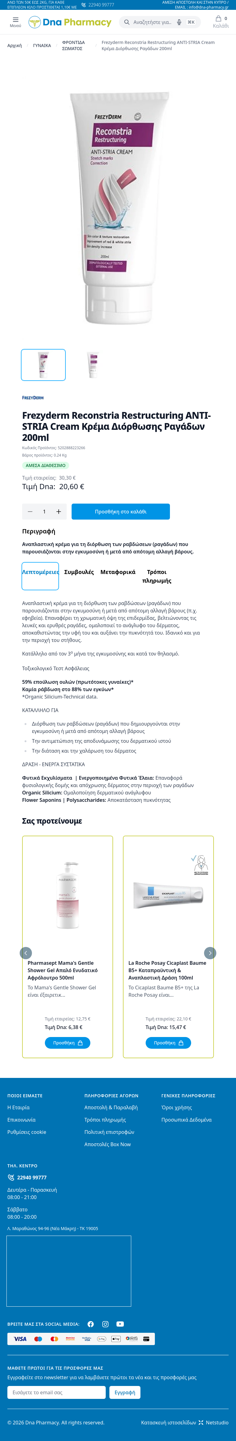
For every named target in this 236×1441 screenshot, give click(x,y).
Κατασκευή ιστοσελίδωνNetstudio (185, 1422)
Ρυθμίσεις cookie (26, 1132)
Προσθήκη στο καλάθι (121, 511)
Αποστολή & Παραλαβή (111, 1107)
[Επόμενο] (210, 953)
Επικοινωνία (21, 1119)
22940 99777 (32, 1177)
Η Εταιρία (18, 1107)
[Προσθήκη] (59, 512)
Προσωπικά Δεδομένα (186, 1119)
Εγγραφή (125, 1392)
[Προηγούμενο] (26, 953)
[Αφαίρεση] (30, 512)
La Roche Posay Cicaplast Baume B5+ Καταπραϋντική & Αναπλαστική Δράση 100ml (167, 970)
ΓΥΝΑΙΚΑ (42, 45)
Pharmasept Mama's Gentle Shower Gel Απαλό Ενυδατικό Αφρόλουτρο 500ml (63, 970)
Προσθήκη (68, 1043)
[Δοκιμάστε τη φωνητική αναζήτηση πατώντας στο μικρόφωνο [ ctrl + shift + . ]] (179, 22)
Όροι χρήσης (176, 1107)
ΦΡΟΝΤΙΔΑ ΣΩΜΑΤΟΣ (73, 45)
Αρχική (14, 45)
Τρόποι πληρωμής (105, 1119)
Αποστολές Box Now (108, 1144)
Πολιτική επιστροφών (109, 1132)
